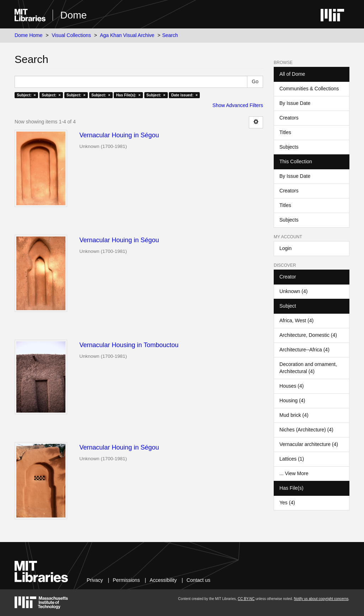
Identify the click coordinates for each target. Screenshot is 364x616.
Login (285, 248)
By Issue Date (294, 103)
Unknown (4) (293, 291)
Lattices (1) (291, 459)
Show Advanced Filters (238, 105)
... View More (293, 473)
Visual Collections (71, 35)
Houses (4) (291, 386)
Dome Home (29, 35)
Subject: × (26, 95)
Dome (73, 15)
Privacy (95, 580)
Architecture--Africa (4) (304, 349)
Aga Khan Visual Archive (127, 35)
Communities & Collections (309, 88)
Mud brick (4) (294, 415)
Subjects (289, 147)
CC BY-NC (246, 599)
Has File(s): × (128, 95)
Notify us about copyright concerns (321, 599)
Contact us (198, 580)
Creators (289, 118)
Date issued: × (184, 95)
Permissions (126, 580)
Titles (285, 132)
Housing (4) (292, 400)
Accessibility (163, 580)
